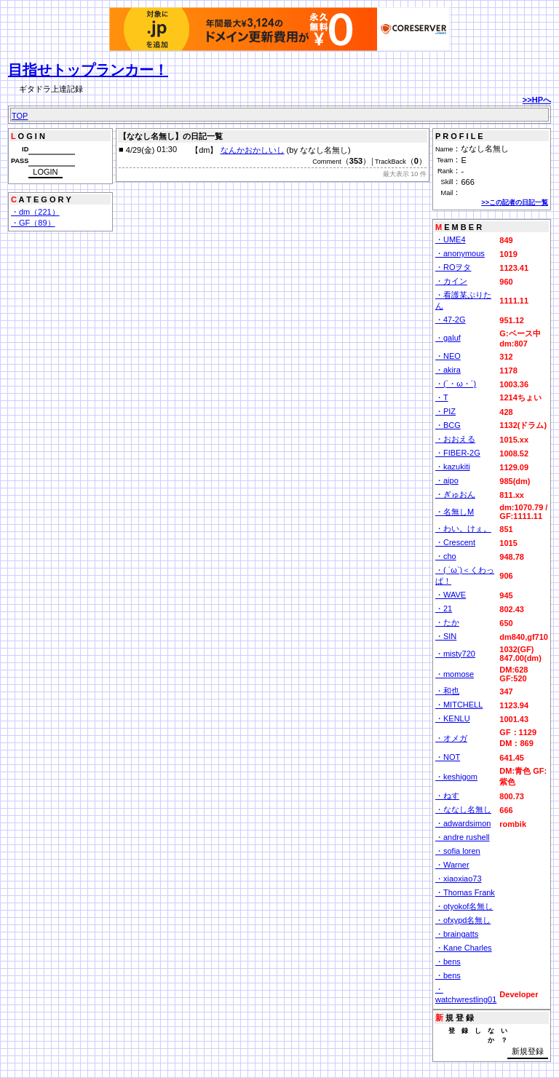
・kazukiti (452, 466)
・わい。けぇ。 (463, 528)
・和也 (447, 690)
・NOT (447, 757)
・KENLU (452, 718)
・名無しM (454, 511)
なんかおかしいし (253, 150)
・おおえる (455, 439)
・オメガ (451, 738)
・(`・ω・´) (455, 383)
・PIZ (445, 411)
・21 (443, 608)
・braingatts (456, 934)
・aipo (447, 480)
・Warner (452, 864)
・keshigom (456, 776)
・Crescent (455, 542)
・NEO (448, 356)
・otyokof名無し (464, 906)
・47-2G (450, 319)
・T (441, 397)
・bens (448, 961)
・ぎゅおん (455, 494)
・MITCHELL (459, 704)
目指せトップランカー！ (88, 70)
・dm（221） (35, 211)
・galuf (448, 337)
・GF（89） (33, 222)
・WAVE (450, 594)
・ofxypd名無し (463, 920)
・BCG (448, 425)
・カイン (451, 281)
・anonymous (460, 253)
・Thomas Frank (465, 892)
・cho (445, 556)
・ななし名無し (463, 809)
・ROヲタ (453, 267)
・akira (448, 369)
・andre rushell (462, 837)
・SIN (445, 636)
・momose (454, 674)
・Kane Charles (463, 947)
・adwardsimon (463, 823)
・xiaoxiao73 (458, 878)
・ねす (447, 795)
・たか (447, 622)
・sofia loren (457, 851)
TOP (20, 115)
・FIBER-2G (457, 452)
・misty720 (455, 653)
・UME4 (450, 239)
